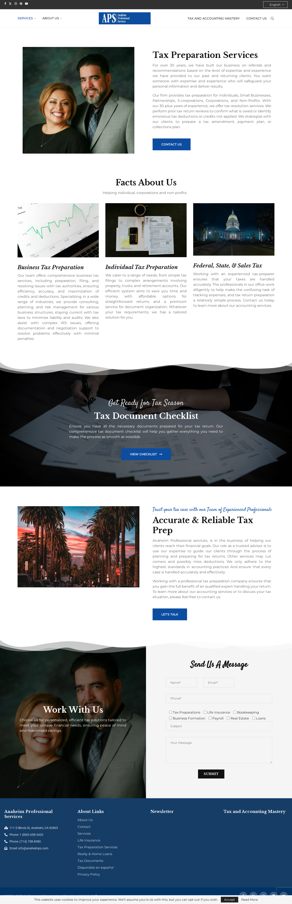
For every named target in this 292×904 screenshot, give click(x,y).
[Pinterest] (21, 3)
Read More (249, 899)
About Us (50, 18)
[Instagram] (15, 3)
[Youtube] (26, 3)
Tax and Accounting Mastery (213, 18)
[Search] (272, 18)
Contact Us (256, 18)
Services (25, 18)
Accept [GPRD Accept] (229, 900)
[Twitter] (10, 3)
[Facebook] (5, 3)
